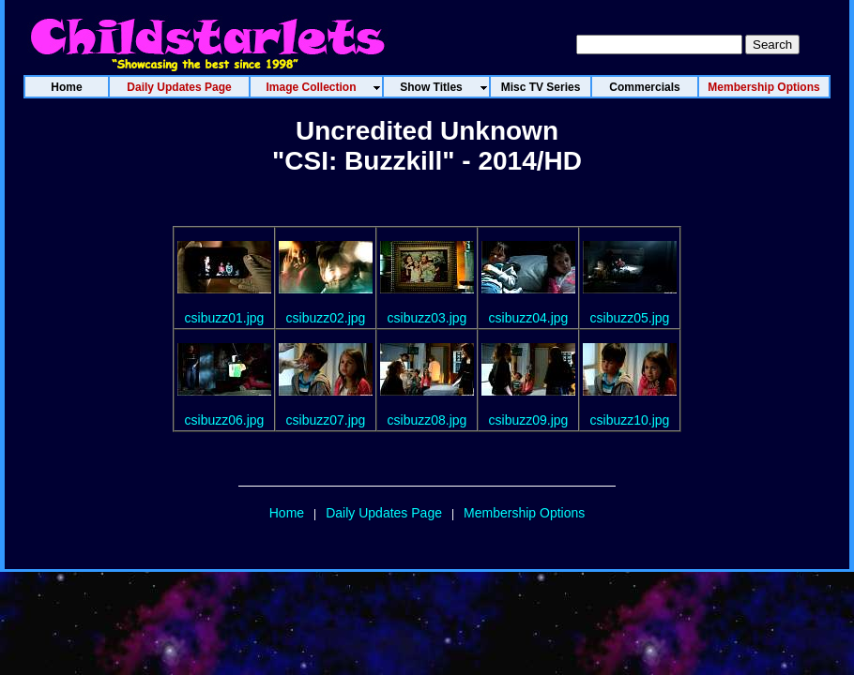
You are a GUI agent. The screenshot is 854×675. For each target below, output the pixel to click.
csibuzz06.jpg (225, 420)
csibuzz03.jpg (427, 317)
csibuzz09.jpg (529, 420)
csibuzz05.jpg (630, 317)
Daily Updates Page (384, 512)
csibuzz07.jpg (326, 420)
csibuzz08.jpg (427, 420)
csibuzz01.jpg (225, 317)
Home (286, 512)
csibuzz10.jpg (630, 420)
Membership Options (524, 512)
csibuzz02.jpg (326, 317)
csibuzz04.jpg (529, 317)
